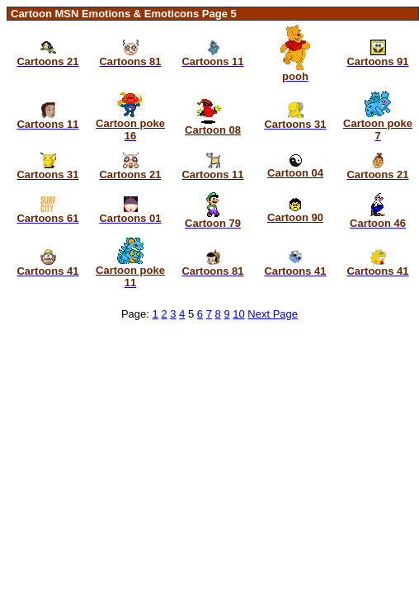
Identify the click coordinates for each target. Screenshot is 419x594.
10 (238, 314)
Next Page (272, 314)
